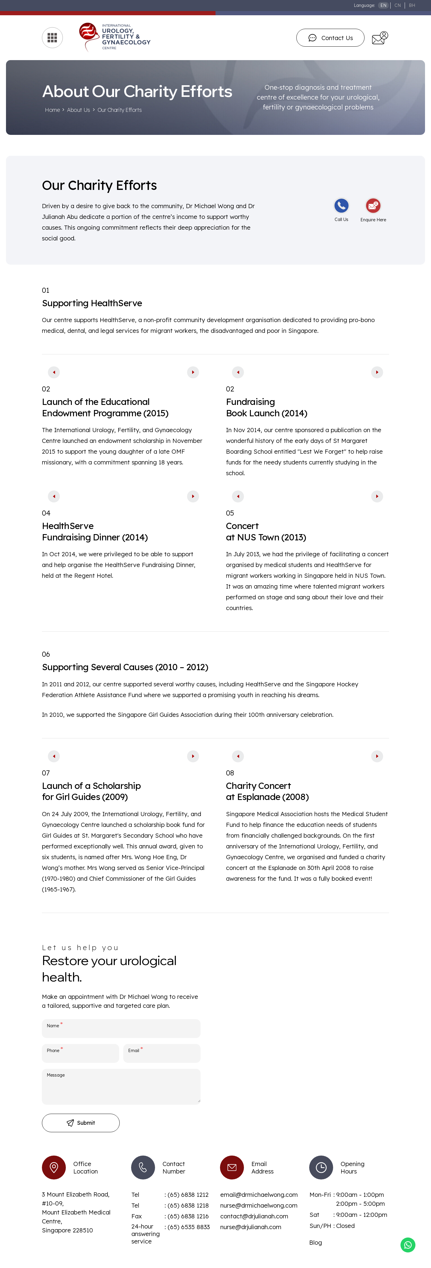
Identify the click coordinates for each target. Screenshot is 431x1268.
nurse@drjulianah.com (250, 1227)
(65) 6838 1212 (188, 1194)
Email (135, 1049)
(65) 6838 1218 (188, 1205)
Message (56, 1075)
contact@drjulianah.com (254, 1216)
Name (55, 1024)
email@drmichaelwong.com (259, 1194)
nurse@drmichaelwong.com (259, 1205)
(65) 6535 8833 (189, 1227)
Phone (55, 1049)
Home (52, 109)
